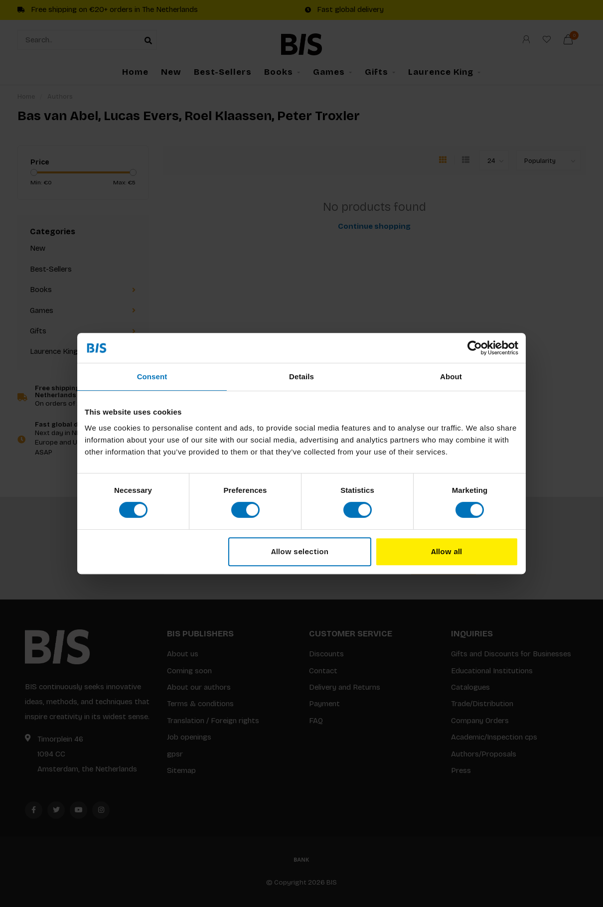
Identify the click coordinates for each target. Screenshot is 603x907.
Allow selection (299, 551)
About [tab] (451, 376)
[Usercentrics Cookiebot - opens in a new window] (474, 347)
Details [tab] (301, 376)
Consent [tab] (152, 376)
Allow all (446, 551)
